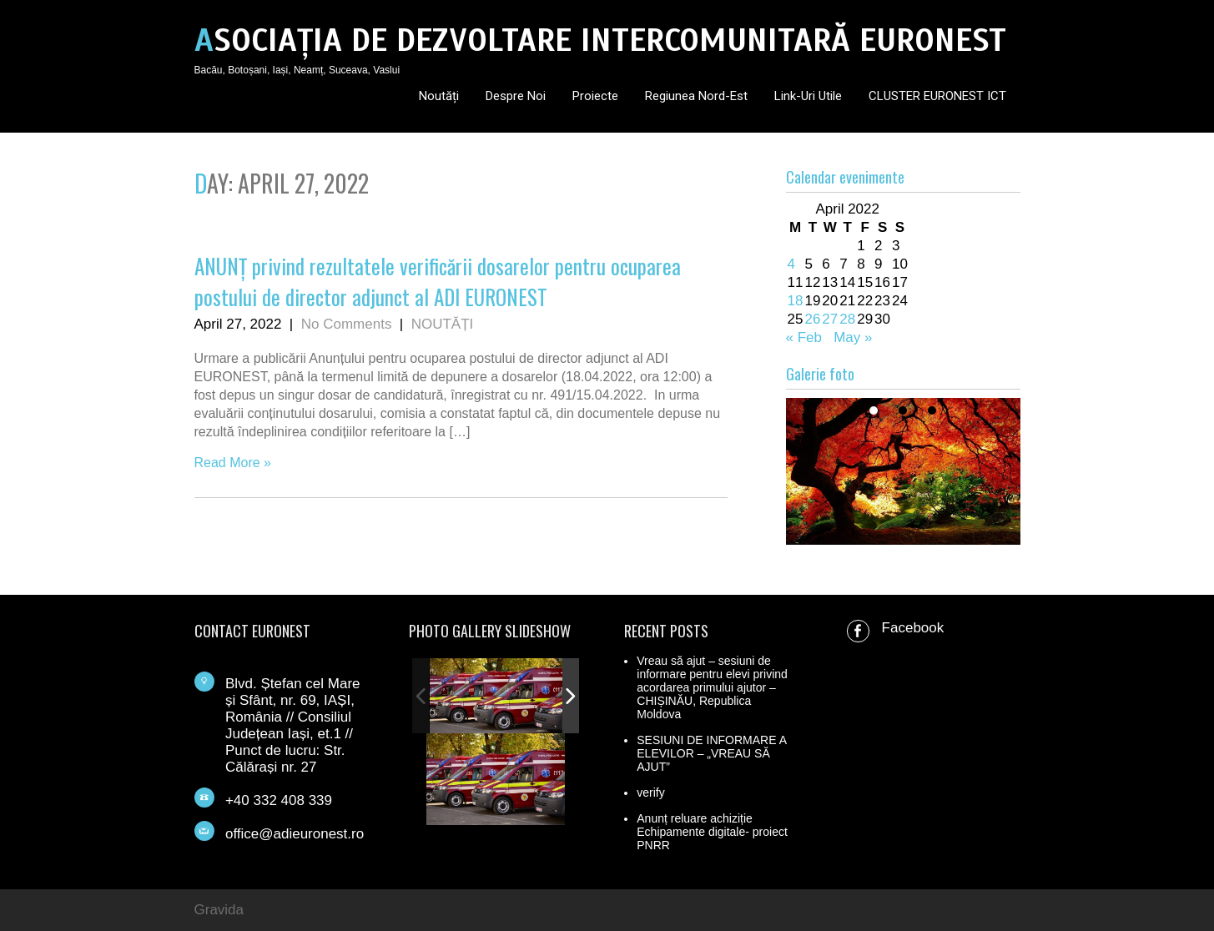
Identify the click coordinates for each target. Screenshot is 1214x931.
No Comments (346, 324)
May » (853, 337)
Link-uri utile (808, 95)
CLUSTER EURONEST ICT (937, 95)
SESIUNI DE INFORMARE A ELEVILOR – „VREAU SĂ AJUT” (711, 753)
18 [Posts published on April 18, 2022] (795, 301)
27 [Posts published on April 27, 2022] (830, 319)
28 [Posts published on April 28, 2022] (847, 319)
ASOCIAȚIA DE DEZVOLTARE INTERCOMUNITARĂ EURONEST (600, 40)
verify (650, 792)
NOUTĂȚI (442, 324)
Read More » (233, 462)
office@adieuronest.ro (294, 834)
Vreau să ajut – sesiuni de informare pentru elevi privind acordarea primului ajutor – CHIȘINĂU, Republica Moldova (712, 687)
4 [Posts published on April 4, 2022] (791, 264)
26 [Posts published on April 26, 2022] (812, 319)
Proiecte (595, 95)
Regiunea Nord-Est (696, 95)
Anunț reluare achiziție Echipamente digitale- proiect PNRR (712, 832)
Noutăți (439, 95)
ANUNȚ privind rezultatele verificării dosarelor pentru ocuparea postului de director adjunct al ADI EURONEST (437, 281)
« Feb (804, 337)
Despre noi (516, 95)
